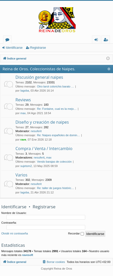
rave (23, 139)
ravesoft (27, 255)
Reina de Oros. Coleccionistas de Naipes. (39, 68)
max (23, 113)
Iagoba (24, 90)
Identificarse (14, 48)
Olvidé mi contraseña (14, 233)
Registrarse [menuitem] (107, 40)
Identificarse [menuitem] (97, 40)
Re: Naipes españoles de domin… (58, 135)
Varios (21, 175)
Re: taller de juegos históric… (55, 188)
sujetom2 (26, 165)
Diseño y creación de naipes (42, 122)
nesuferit (36, 131)
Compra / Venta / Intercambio (43, 148)
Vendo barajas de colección (54, 161)
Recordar (76, 233)
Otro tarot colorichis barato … (55, 86)
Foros (8, 40)
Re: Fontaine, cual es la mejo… (56, 108)
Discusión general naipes (39, 77)
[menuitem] (53, 262)
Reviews (23, 100)
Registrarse (38, 48)
